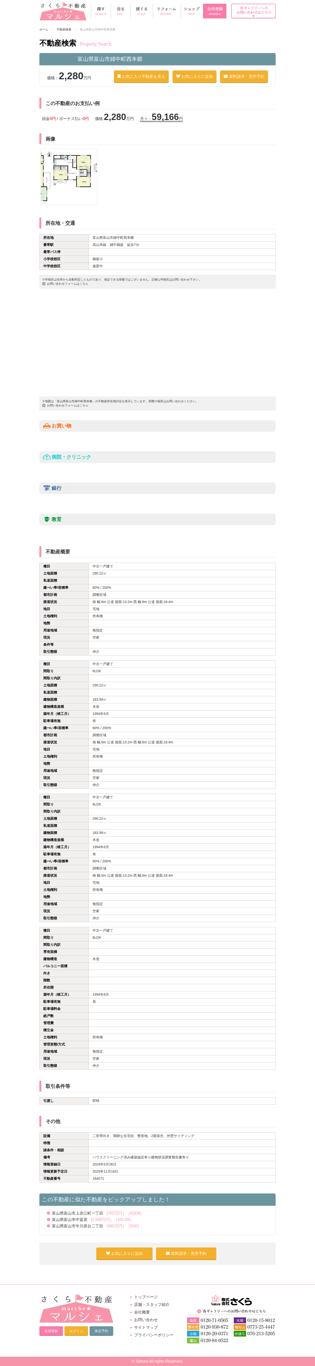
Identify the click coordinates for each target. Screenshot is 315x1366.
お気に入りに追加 (194, 76)
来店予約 (101, 1331)
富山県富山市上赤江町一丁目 (97, 1213)
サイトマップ (146, 1327)
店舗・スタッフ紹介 (152, 1304)
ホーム (43, 29)
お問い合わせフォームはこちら (67, 283)
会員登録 (51, 1331)
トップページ (146, 1297)
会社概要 (142, 1312)
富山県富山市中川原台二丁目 (95, 1226)
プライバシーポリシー (153, 1335)
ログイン (76, 1331)
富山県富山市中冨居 (91, 1220)
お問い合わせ (146, 1320)
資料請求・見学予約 (244, 76)
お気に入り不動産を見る (141, 76)
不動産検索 (64, 29)
